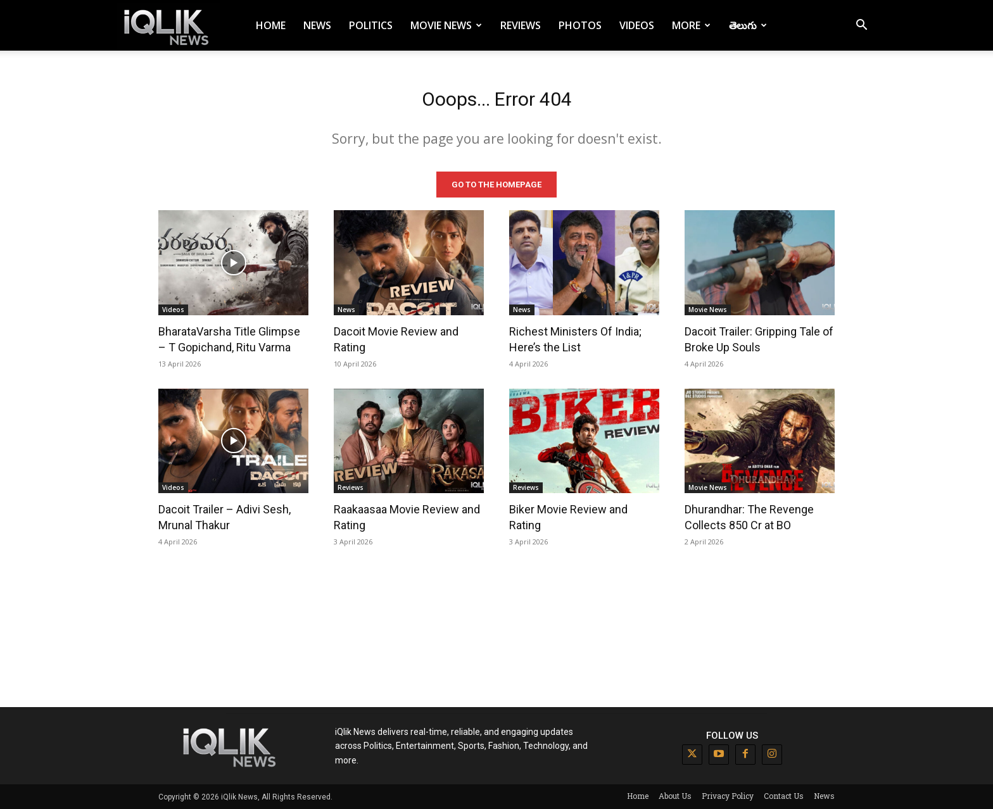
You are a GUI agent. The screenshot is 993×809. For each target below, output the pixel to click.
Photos (580, 25)
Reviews (520, 25)
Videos (636, 25)
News (317, 25)
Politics (371, 25)
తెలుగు (748, 25)
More (691, 25)
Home (271, 25)
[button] (861, 26)
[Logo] (168, 25)
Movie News (446, 25)
